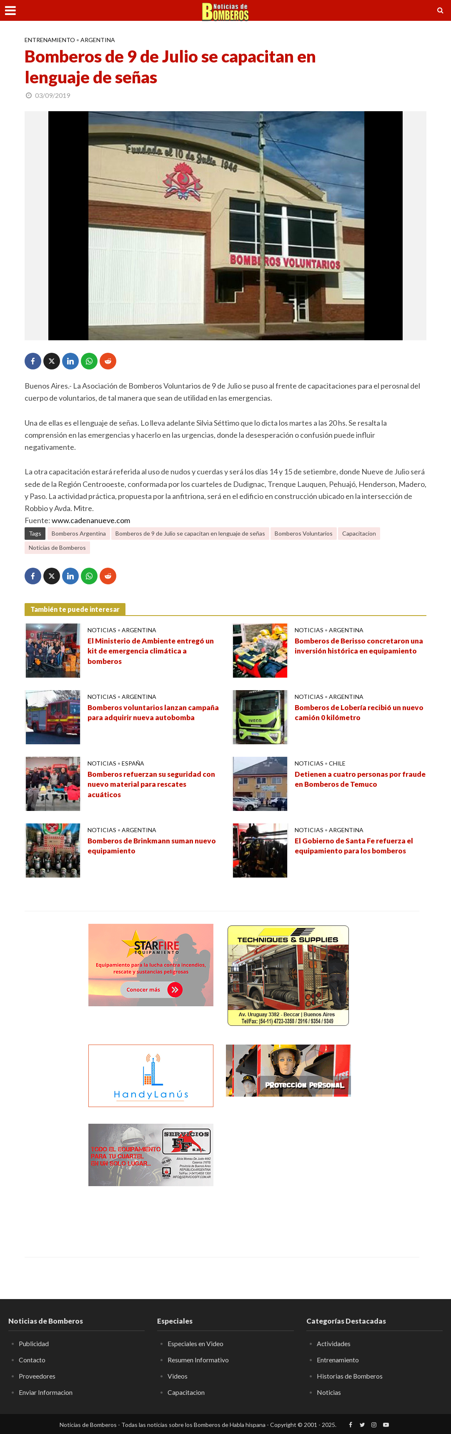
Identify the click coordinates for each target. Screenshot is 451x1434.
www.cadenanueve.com (91, 520)
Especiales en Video (196, 1343)
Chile (337, 763)
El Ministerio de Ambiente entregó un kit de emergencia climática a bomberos (148, 651)
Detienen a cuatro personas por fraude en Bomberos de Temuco (350, 780)
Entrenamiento (50, 39)
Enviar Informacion (46, 1392)
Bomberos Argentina (79, 533)
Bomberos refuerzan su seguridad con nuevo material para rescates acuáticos (147, 785)
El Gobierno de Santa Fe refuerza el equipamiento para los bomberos (356, 846)
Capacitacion (359, 533)
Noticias (102, 629)
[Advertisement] (288, 1176)
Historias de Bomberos (350, 1375)
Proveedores (37, 1375)
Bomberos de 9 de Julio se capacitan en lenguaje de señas (190, 533)
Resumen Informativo (198, 1360)
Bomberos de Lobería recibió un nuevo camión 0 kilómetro (350, 713)
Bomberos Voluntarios (304, 533)
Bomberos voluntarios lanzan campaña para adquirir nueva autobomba (139, 718)
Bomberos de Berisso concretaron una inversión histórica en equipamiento (354, 651)
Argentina (97, 39)
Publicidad (34, 1343)
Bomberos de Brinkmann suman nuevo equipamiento (143, 846)
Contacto (32, 1360)
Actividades (334, 1343)
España (133, 763)
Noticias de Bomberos (57, 547)
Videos (178, 1375)
